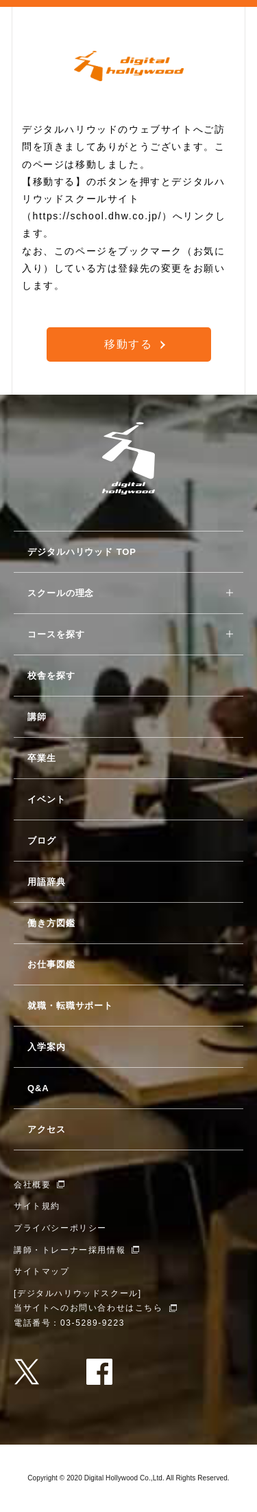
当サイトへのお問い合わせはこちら (88, 1308)
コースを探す (55, 634)
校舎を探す (51, 675)
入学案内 (46, 1047)
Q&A (38, 1088)
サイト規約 (37, 1206)
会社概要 (32, 1185)
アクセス (46, 1129)
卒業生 (41, 758)
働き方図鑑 (51, 923)
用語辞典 (46, 882)
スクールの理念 (60, 593)
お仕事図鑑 (51, 964)
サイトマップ (42, 1271)
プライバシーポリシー (60, 1228)
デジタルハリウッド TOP (81, 552)
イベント (46, 799)
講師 (37, 717)
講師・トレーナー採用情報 (69, 1250)
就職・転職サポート (70, 1005)
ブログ (41, 840)
